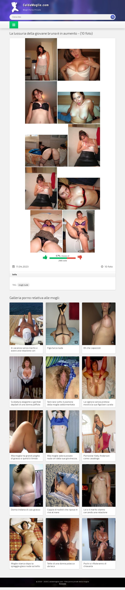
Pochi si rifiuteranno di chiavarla (94, 564)
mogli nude (23, 285)
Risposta (62, 583)
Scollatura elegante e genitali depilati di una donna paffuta (26, 403)
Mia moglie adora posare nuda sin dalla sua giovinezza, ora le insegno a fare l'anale (62, 457)
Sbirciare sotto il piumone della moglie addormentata (61, 403)
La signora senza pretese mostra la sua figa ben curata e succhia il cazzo (98, 403)
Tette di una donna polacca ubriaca (61, 564)
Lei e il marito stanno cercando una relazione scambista (95, 511)
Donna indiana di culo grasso (25, 509)
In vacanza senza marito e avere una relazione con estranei (24, 349)
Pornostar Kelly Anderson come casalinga (96, 457)
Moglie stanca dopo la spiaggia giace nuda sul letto (25, 564)
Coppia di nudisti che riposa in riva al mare (62, 511)
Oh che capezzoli (92, 347)
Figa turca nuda (55, 347)
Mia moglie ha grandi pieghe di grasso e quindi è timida (25, 457)
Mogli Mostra (30, 7)
